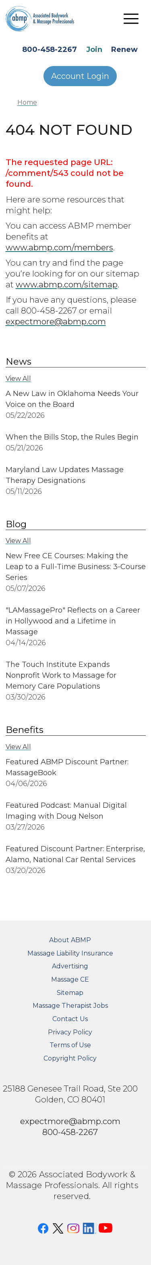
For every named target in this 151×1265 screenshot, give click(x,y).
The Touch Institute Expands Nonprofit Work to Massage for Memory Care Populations (61, 675)
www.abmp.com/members (59, 247)
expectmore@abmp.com (56, 321)
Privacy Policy (70, 1032)
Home (27, 102)
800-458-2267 (49, 49)
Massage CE (70, 979)
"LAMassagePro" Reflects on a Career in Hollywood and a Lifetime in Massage (73, 621)
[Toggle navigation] (131, 18)
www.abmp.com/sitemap (67, 284)
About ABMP (70, 940)
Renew (124, 49)
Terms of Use (70, 1045)
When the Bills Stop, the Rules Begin (72, 437)
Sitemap (70, 993)
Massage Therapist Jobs (70, 1005)
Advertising (70, 966)
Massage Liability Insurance (70, 953)
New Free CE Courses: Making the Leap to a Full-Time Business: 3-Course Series (76, 566)
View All (18, 378)
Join (94, 49)
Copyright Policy (70, 1058)
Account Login (80, 76)
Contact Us (70, 1019)
